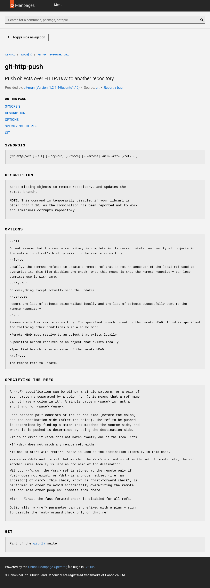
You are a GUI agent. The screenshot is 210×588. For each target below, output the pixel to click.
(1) (39, 543)
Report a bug (113, 88)
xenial (10, 54)
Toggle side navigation (28, 37)
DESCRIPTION (15, 113)
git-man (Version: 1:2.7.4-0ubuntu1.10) (52, 88)
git (97, 88)
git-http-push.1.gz (53, 54)
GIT (7, 133)
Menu (58, 5)
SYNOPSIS (12, 106)
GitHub (89, 567)
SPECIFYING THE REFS (22, 126)
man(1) (26, 54)
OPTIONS (12, 120)
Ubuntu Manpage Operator (47, 567)
